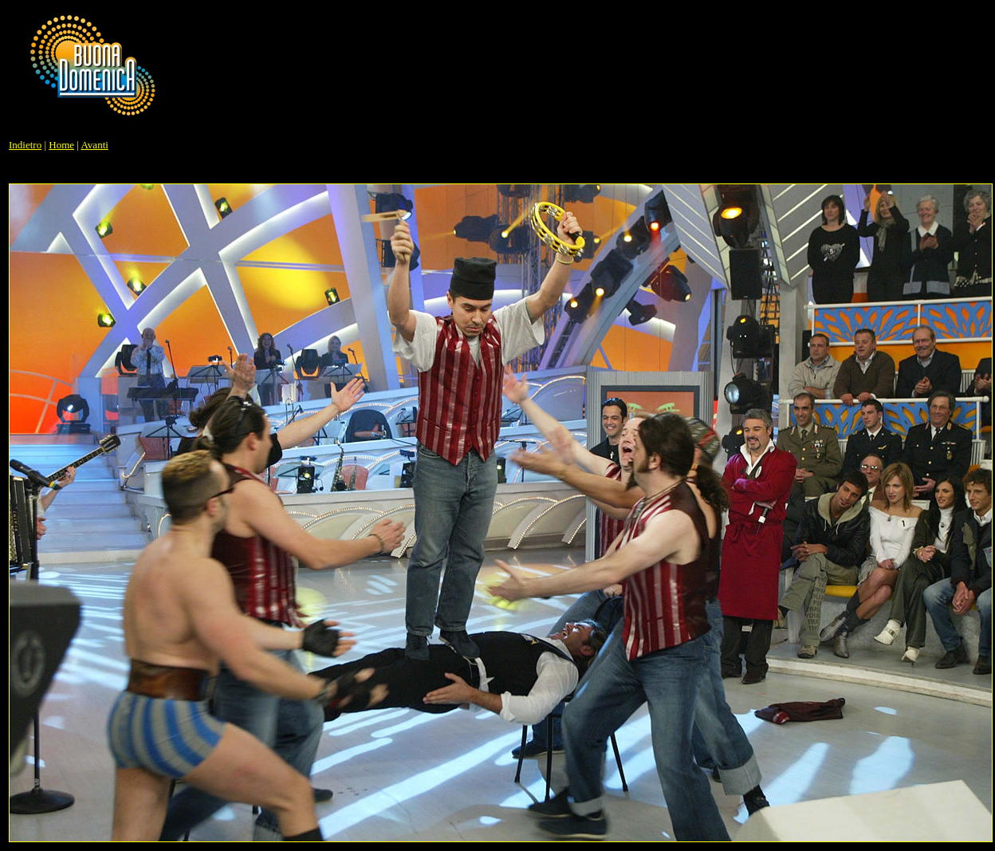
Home (61, 145)
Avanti (94, 145)
